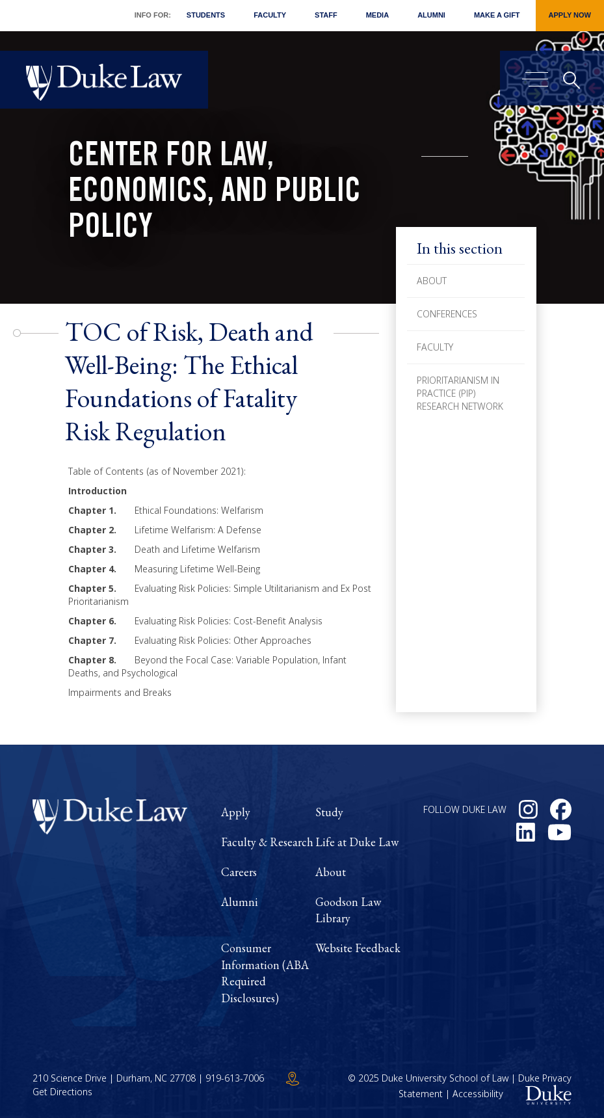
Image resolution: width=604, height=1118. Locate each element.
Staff (326, 15)
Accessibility (478, 1093)
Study (329, 812)
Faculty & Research (267, 841)
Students (206, 15)
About (432, 280)
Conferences (447, 314)
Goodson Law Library (348, 910)
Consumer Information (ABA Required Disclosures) (265, 972)
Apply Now (570, 15)
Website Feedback (357, 947)
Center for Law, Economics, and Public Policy (214, 194)
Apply (235, 812)
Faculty (270, 15)
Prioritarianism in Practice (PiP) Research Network (460, 393)
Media (377, 15)
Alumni (431, 15)
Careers (239, 871)
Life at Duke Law (357, 841)
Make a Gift (497, 15)
